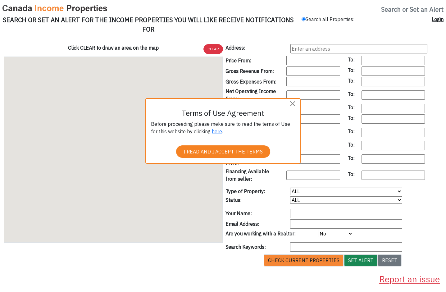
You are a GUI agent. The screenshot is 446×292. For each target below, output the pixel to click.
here (217, 131)
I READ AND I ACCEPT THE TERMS (223, 151)
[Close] (293, 104)
